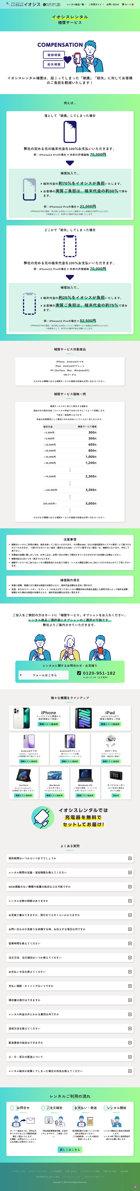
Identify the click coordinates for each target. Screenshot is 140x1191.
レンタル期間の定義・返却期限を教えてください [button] (70, 872)
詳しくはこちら (70, 1150)
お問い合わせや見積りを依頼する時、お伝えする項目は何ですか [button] (70, 929)
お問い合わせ (112, 4)
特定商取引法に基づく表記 (48, 1177)
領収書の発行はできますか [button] (70, 1000)
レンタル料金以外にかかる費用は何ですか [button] (70, 1014)
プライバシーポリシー (94, 1177)
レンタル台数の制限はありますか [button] (70, 901)
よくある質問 (56, 1171)
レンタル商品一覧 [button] (75, 4)
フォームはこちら (38, 675)
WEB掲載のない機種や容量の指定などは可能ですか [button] (70, 887)
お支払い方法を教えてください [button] (70, 972)
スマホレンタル (18, 1171)
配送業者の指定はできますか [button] (70, 1043)
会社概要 (124, 1171)
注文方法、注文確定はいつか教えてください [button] (70, 958)
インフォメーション (72, 1177)
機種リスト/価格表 (48, 724)
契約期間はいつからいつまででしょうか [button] (70, 858)
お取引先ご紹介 (110, 1171)
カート (128, 4)
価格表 (116, 795)
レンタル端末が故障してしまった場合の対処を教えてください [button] (70, 1071)
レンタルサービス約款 (90, 1171)
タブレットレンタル (37, 1171)
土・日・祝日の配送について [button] (70, 1057)
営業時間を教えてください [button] (70, 943)
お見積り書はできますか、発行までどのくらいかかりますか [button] (70, 915)
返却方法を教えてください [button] (70, 1028)
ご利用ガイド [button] (95, 4)
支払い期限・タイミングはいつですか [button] (70, 986)
